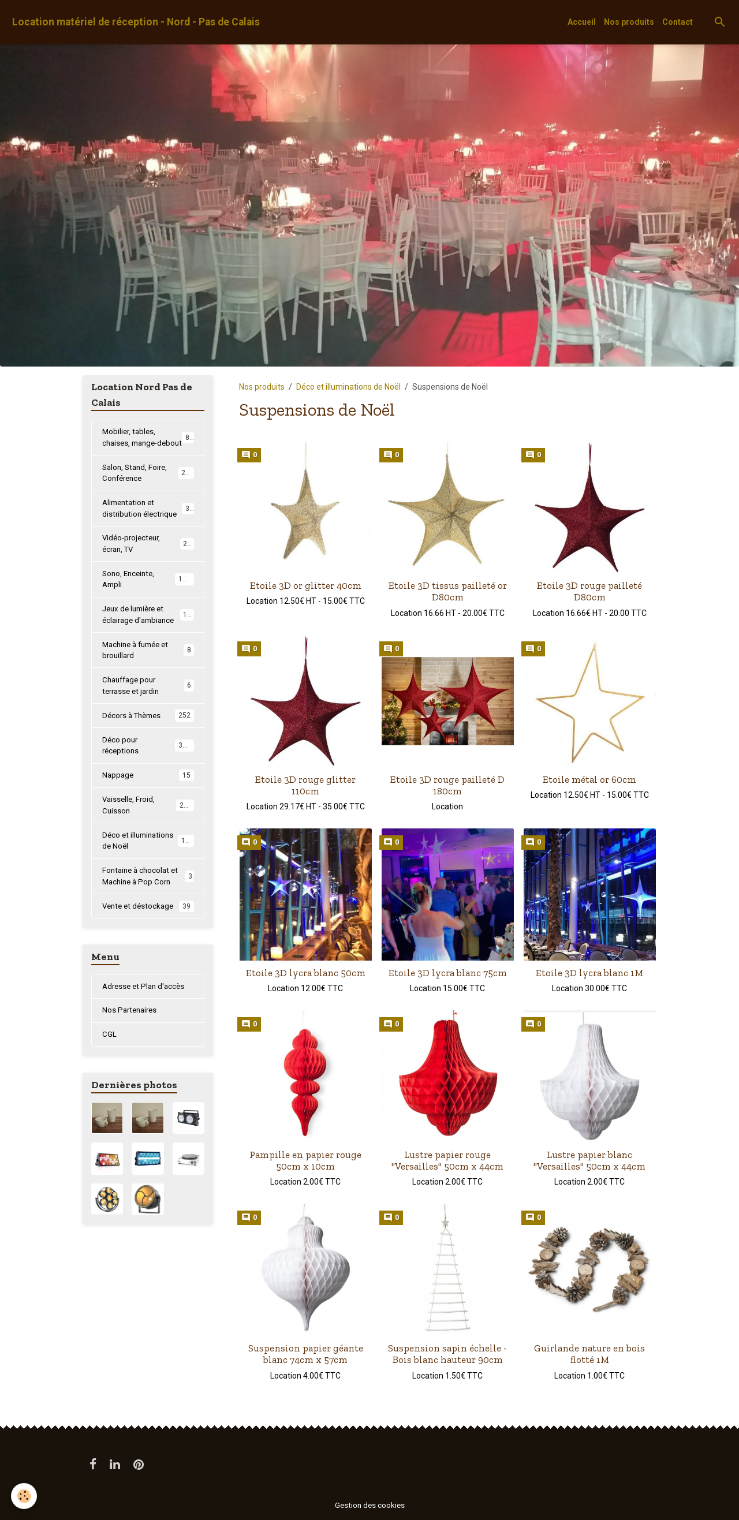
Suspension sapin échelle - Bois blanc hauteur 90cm (447, 1353)
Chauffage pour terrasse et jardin (148, 708)
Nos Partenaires (131, 1042)
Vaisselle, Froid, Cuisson (148, 832)
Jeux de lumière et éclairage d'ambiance (149, 634)
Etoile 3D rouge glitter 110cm (305, 785)
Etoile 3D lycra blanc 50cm (305, 973)
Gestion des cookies (370, 1505)
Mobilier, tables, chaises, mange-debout (148, 444)
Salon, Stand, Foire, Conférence (148, 487)
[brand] (136, 22)
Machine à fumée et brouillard (148, 671)
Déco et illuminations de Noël (348, 386)
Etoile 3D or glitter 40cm (305, 585)
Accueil (582, 22)
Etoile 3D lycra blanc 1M (589, 973)
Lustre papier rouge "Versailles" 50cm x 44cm (447, 1160)
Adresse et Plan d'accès (145, 1017)
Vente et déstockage (148, 937)
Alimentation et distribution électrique (148, 524)
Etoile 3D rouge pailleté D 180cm (447, 785)
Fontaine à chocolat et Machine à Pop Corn (148, 906)
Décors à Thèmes (148, 740)
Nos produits (629, 22)
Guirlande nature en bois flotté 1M (589, 1353)
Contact (677, 22)
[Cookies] (25, 1496)
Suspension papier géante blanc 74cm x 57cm (305, 1353)
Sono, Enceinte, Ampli (148, 597)
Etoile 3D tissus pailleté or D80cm (448, 591)
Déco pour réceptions (148, 770)
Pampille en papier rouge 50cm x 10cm (305, 1160)
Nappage (148, 802)
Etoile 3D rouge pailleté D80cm (589, 591)
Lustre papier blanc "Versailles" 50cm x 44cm (589, 1160)
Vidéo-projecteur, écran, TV (148, 561)
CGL (109, 1067)
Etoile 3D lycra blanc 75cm (448, 973)
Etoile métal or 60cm (589, 779)
